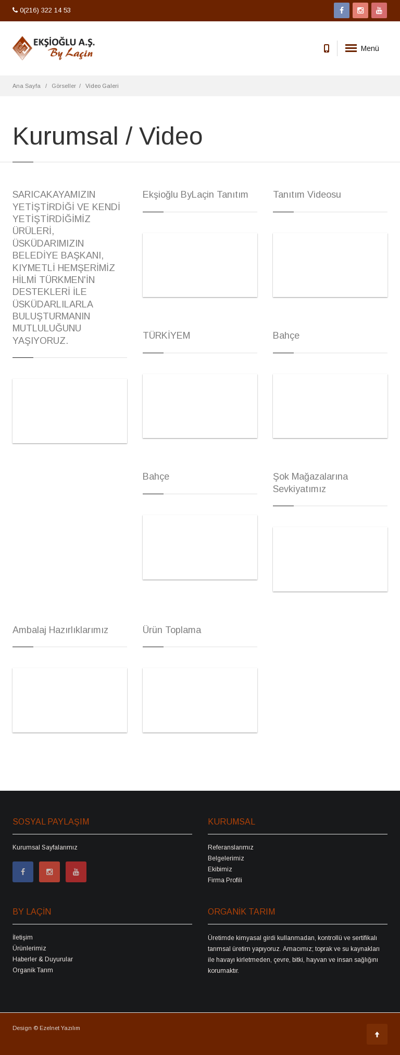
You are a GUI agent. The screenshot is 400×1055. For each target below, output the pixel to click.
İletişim (22, 937)
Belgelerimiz (226, 858)
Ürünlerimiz (29, 948)
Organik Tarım (32, 970)
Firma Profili (225, 880)
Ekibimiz (220, 869)
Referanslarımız (231, 847)
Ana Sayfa (26, 86)
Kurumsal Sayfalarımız (45, 847)
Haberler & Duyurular (42, 959)
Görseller (64, 86)
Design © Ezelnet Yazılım (46, 1028)
